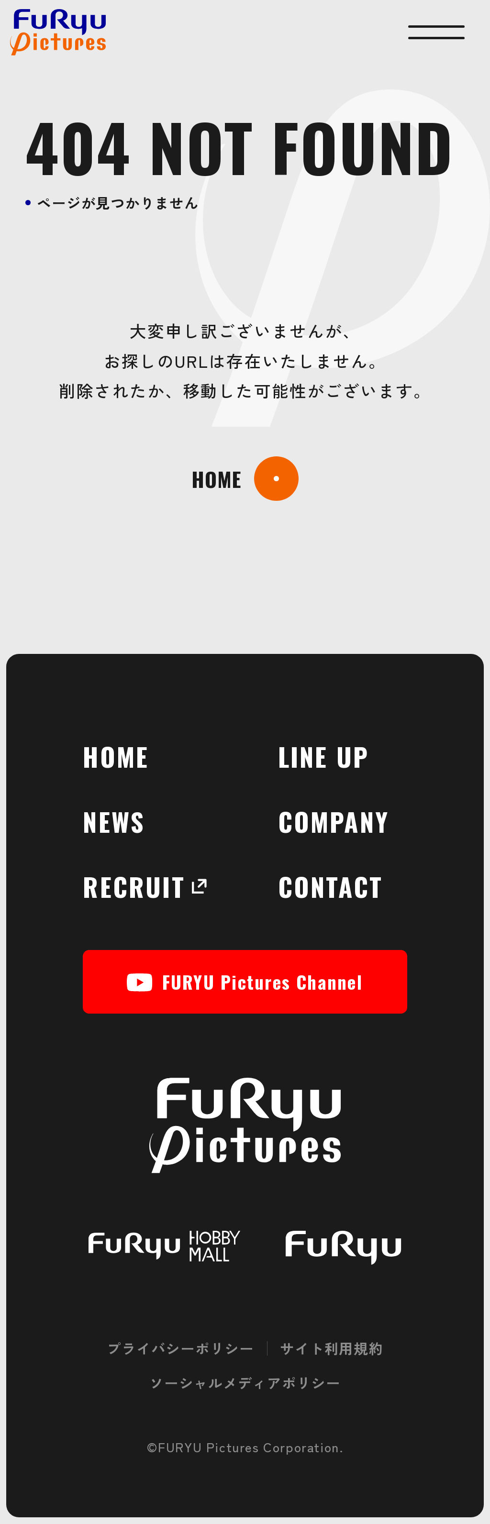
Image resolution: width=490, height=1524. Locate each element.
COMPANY (333, 821)
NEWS (114, 821)
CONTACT (330, 886)
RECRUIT (139, 886)
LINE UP (323, 756)
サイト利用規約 (331, 1348)
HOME (116, 756)
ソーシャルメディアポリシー (245, 1383)
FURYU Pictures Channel (245, 981)
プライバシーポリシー (180, 1348)
